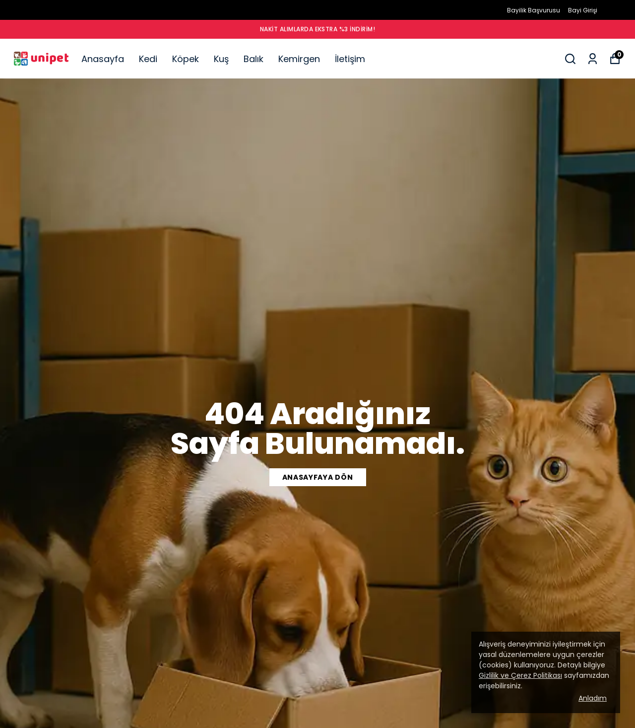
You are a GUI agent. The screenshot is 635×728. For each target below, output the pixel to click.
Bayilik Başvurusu (533, 10)
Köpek (185, 59)
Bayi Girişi (582, 10)
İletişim (350, 59)
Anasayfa (102, 59)
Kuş (221, 59)
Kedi (148, 59)
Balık (253, 59)
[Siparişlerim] (592, 59)
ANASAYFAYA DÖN (317, 477)
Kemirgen (299, 59)
